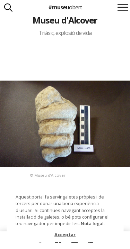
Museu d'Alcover (65, 20)
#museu (65, 7)
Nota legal (92, 223)
